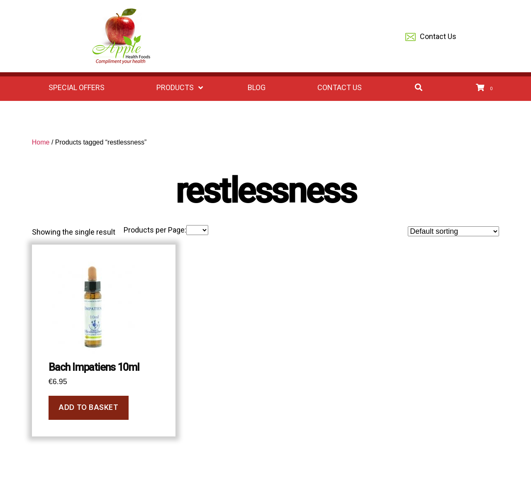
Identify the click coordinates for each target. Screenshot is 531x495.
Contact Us (430, 37)
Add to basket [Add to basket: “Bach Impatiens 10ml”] (88, 407)
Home (41, 142)
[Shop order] (453, 231)
